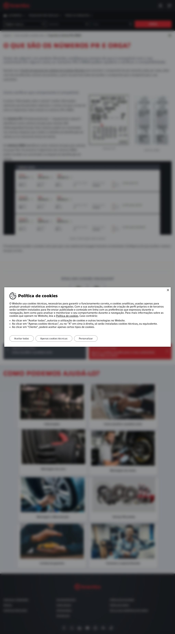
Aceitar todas (22, 338)
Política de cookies (67, 316)
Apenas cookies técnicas (55, 338)
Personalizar (88, 338)
